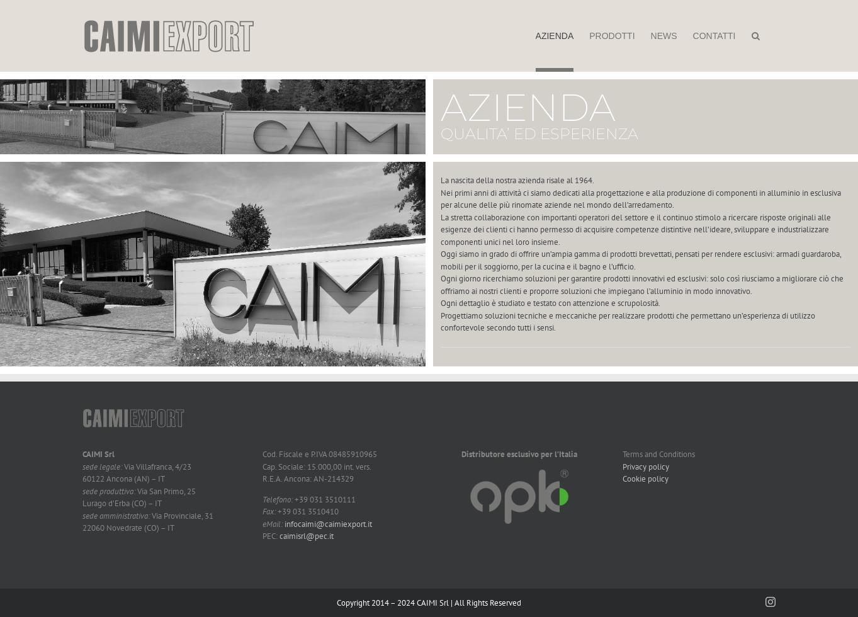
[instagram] (770, 602)
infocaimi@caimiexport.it (328, 524)
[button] (756, 36)
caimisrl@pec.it (306, 536)
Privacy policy (646, 466)
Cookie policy (646, 478)
